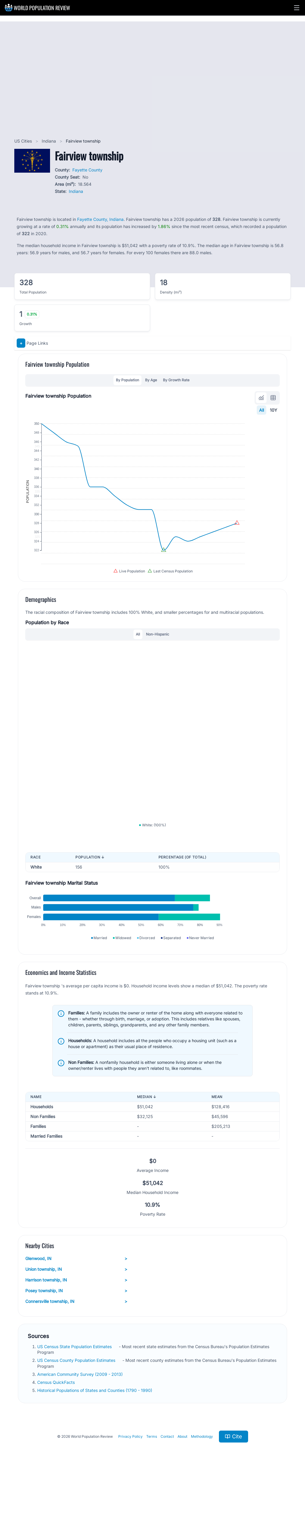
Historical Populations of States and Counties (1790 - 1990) (95, 1442)
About (182, 1489)
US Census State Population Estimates (75, 1398)
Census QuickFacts (56, 1434)
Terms (151, 1489)
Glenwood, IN (76, 1311)
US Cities (23, 140)
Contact (167, 1489)
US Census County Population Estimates (76, 1412)
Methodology (202, 1489)
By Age (151, 380)
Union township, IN (76, 1322)
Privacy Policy (130, 1489)
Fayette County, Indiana (100, 219)
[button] (297, 7)
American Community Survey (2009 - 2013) (80, 1426)
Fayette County (87, 169)
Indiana (49, 140)
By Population (127, 380)
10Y (273, 410)
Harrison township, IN (76, 1332)
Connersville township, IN (76, 1354)
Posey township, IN (76, 1343)
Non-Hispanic (157, 658)
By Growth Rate (176, 380)
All (261, 410)
